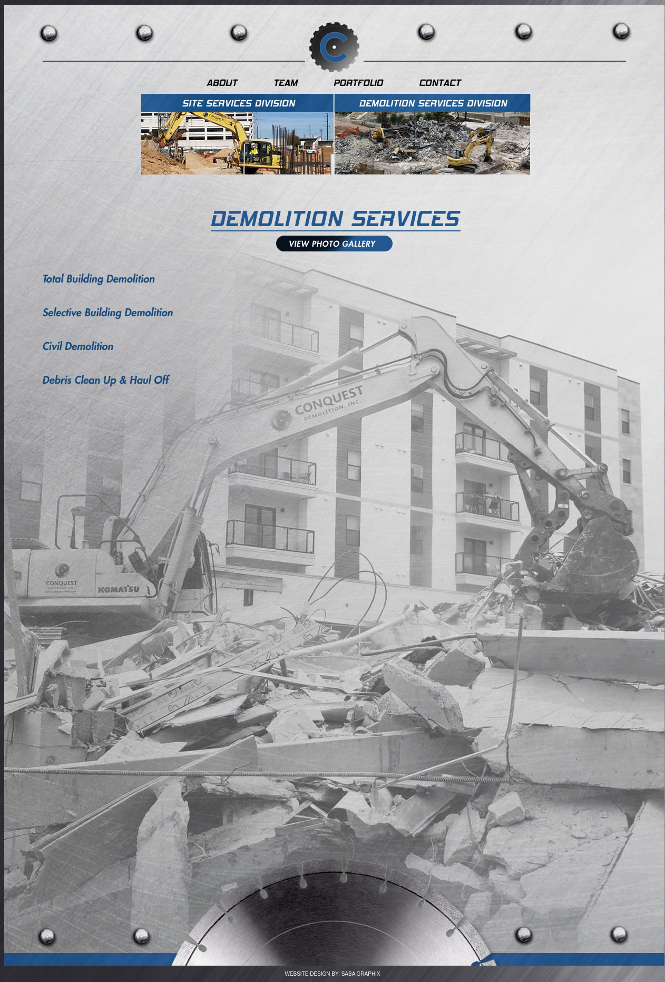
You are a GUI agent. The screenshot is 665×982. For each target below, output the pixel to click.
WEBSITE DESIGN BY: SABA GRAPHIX (332, 974)
